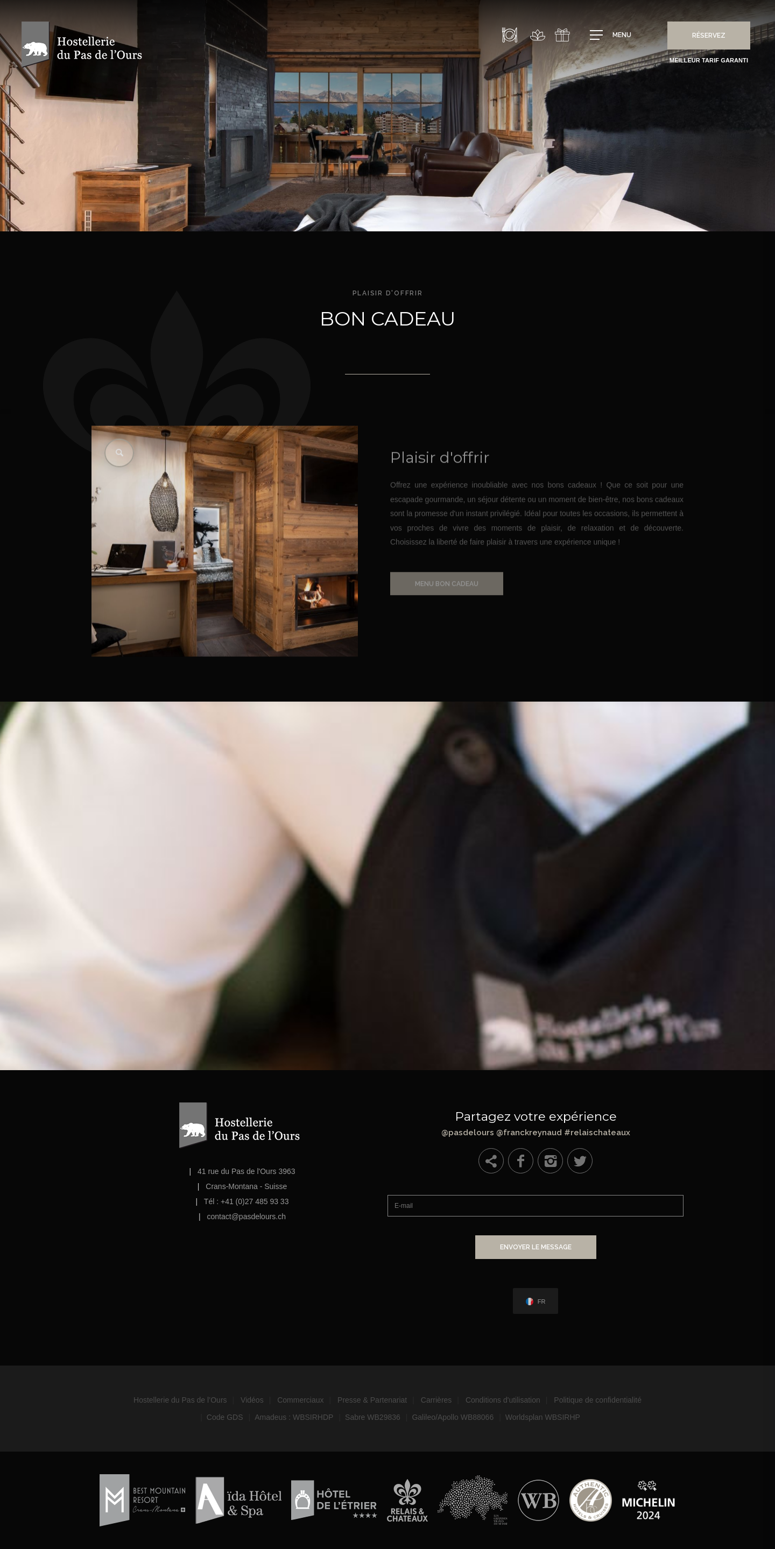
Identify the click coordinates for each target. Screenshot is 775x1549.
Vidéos (252, 1400)
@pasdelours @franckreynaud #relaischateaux (536, 1121)
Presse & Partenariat (372, 1400)
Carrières (436, 1400)
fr (542, 1302)
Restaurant (510, 35)
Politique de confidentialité (598, 1400)
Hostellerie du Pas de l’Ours (180, 1400)
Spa (538, 35)
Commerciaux (300, 1400)
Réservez (708, 35)
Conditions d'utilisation (503, 1400)
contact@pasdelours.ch (246, 1216)
